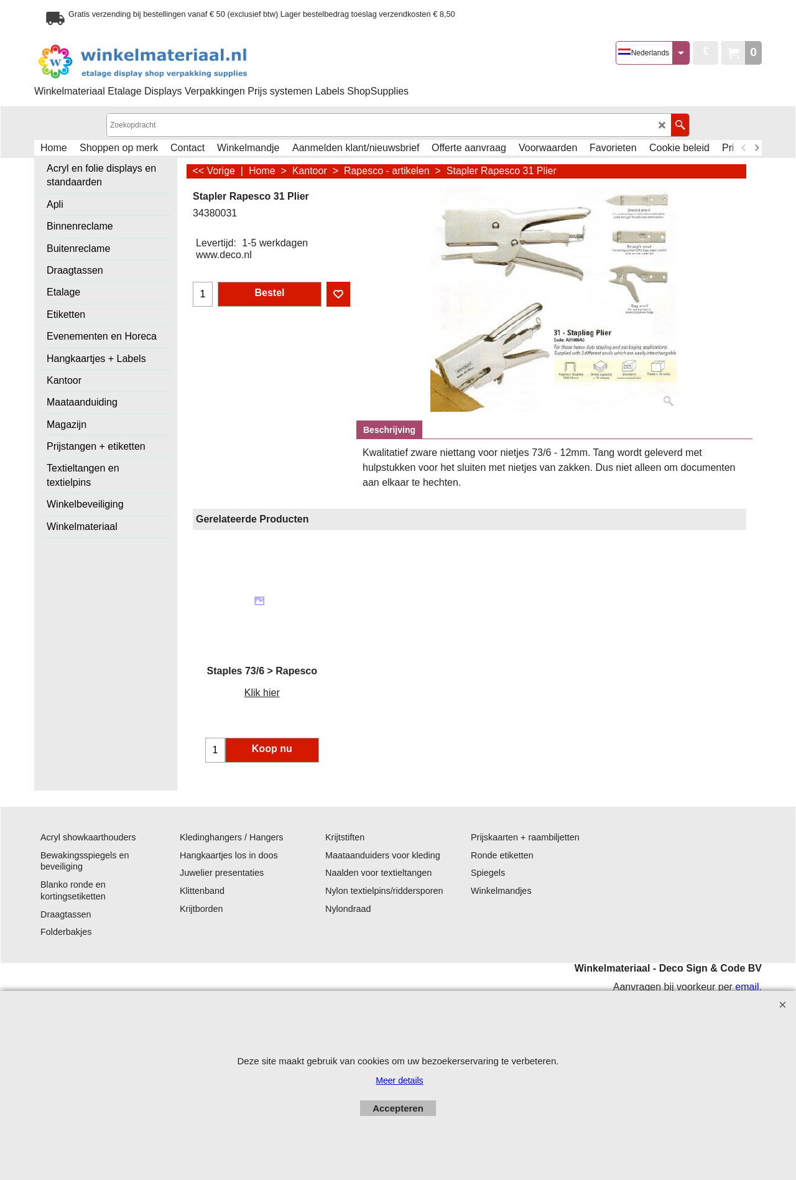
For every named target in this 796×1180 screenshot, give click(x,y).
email (747, 987)
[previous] (743, 148)
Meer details (399, 1080)
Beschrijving (389, 430)
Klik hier (262, 692)
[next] (756, 148)
